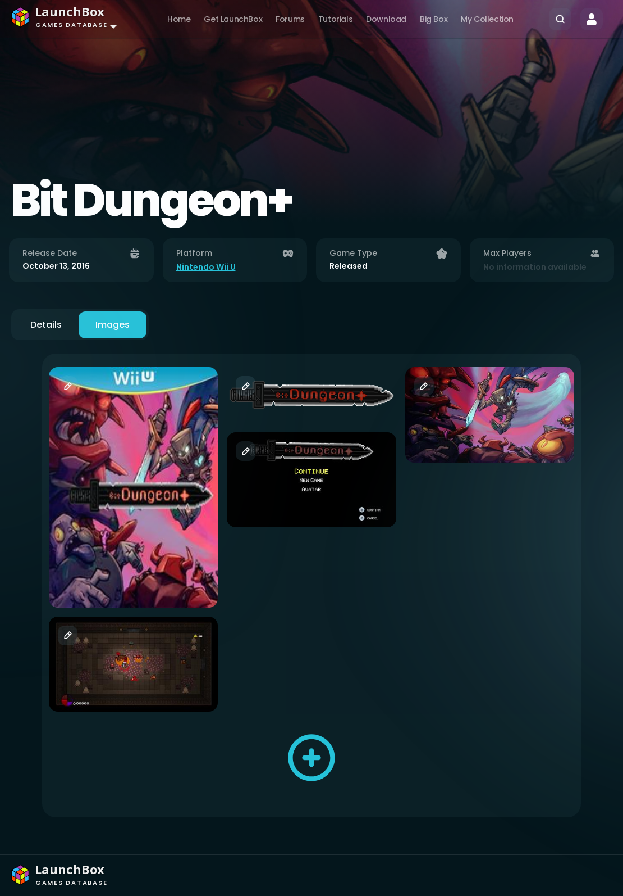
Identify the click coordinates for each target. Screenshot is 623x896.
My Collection (487, 19)
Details (46, 324)
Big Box (433, 19)
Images (112, 324)
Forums (290, 19)
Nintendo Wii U (206, 267)
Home (178, 19)
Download (386, 19)
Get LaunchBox (233, 19)
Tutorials (335, 19)
